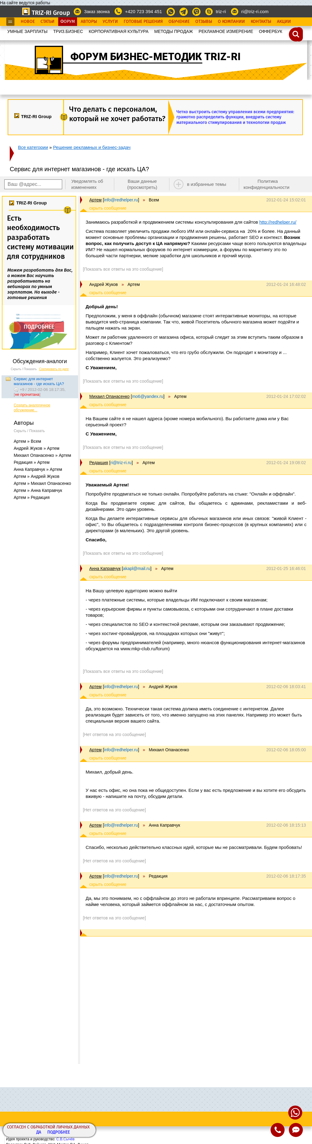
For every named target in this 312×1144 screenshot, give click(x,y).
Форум (67, 21)
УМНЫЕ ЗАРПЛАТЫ (27, 31)
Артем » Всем (27, 441)
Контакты (261, 21)
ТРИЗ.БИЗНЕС (68, 31)
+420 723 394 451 (143, 11)
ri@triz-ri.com (254, 11)
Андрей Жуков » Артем (36, 448)
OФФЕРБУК (270, 31)
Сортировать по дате (54, 369)
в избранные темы (206, 184)
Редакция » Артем (32, 462)
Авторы (89, 21)
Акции (284, 21)
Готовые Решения (143, 21)
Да (38, 1132)
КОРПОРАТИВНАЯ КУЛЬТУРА (118, 31)
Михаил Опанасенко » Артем (42, 455)
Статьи (48, 21)
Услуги (110, 21)
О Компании (231, 21)
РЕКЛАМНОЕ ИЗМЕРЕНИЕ (226, 31)
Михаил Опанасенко (109, 396)
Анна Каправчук (105, 568)
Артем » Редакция (32, 497)
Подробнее (58, 1132)
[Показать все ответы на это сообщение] (123, 269)
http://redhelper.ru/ (277, 222)
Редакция (98, 462)
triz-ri (221, 11)
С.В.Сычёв (65, 1139)
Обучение (179, 21)
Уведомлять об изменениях (87, 184)
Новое (28, 21)
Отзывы (203, 21)
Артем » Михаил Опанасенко (42, 483)
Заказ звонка (97, 11)
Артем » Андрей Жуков (36, 476)
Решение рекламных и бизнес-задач (91, 147)
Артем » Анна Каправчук (38, 490)
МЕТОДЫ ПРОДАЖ (173, 31)
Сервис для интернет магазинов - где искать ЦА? (39, 381)
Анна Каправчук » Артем (38, 469)
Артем (95, 199)
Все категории (33, 147)
